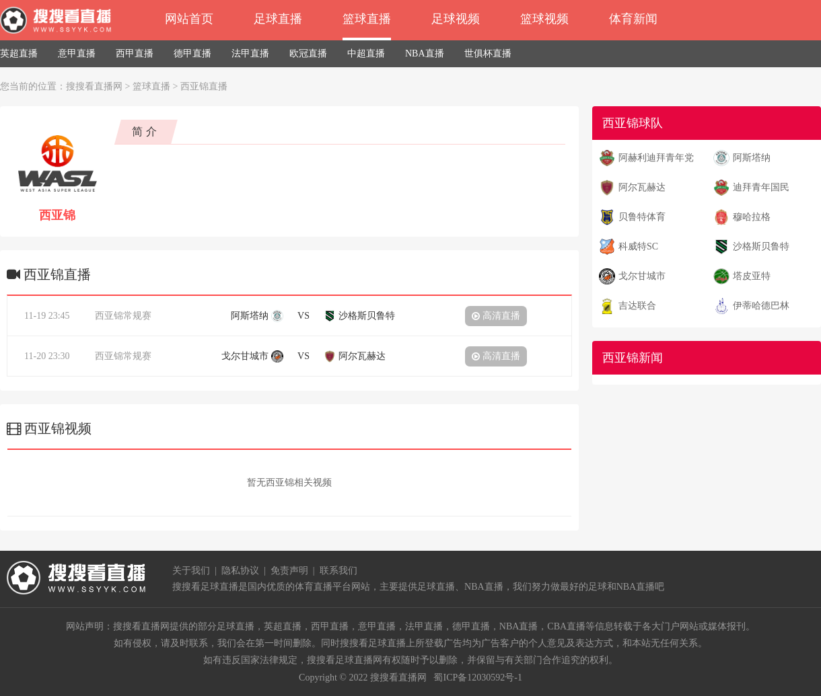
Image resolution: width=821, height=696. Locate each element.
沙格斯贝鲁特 (761, 246)
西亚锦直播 (203, 86)
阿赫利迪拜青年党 (656, 158)
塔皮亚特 (752, 276)
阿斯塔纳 (752, 158)
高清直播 (496, 316)
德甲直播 (192, 53)
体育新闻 (633, 19)
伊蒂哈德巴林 (761, 306)
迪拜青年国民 (761, 187)
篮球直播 (367, 19)
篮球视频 (544, 19)
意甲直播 (77, 53)
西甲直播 (134, 53)
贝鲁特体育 (642, 217)
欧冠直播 (308, 53)
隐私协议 (240, 571)
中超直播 (366, 53)
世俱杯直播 (487, 53)
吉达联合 (637, 306)
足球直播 (278, 19)
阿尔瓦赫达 (642, 187)
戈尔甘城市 (642, 276)
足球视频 (455, 19)
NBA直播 (424, 53)
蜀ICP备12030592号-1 (477, 677)
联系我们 (338, 571)
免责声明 (289, 571)
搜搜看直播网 (94, 86)
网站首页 (189, 19)
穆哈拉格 (752, 217)
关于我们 (191, 571)
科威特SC (638, 246)
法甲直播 (250, 53)
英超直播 (19, 53)
